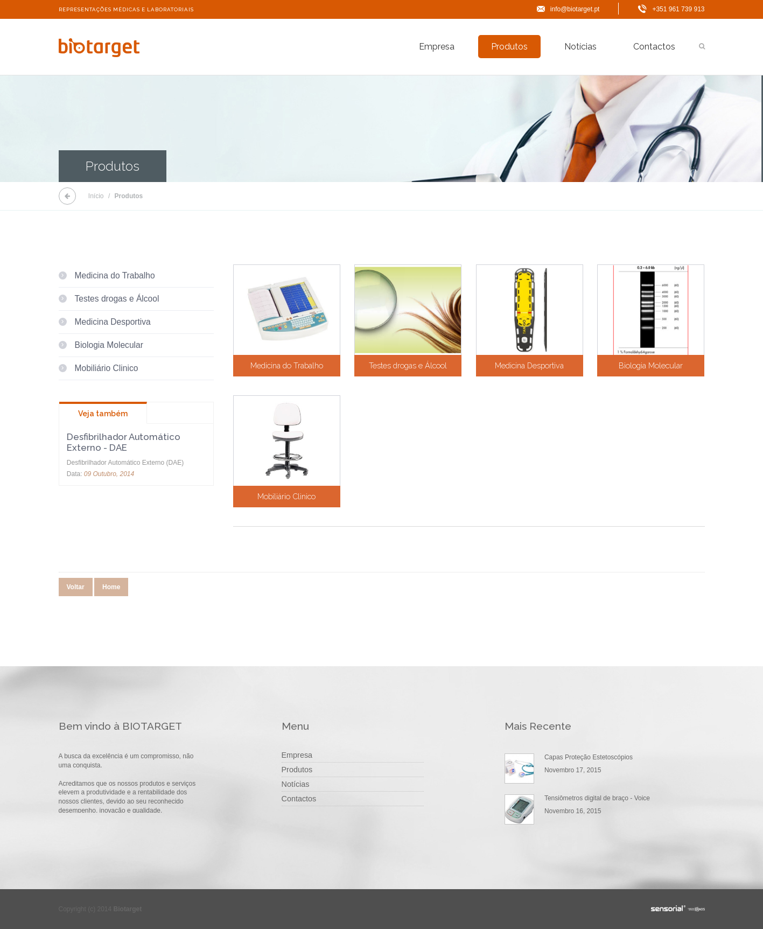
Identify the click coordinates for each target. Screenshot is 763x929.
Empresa (436, 46)
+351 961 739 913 (678, 9)
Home (111, 587)
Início (96, 196)
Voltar (76, 587)
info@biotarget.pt (575, 9)
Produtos (509, 46)
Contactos (654, 46)
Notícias (580, 46)
